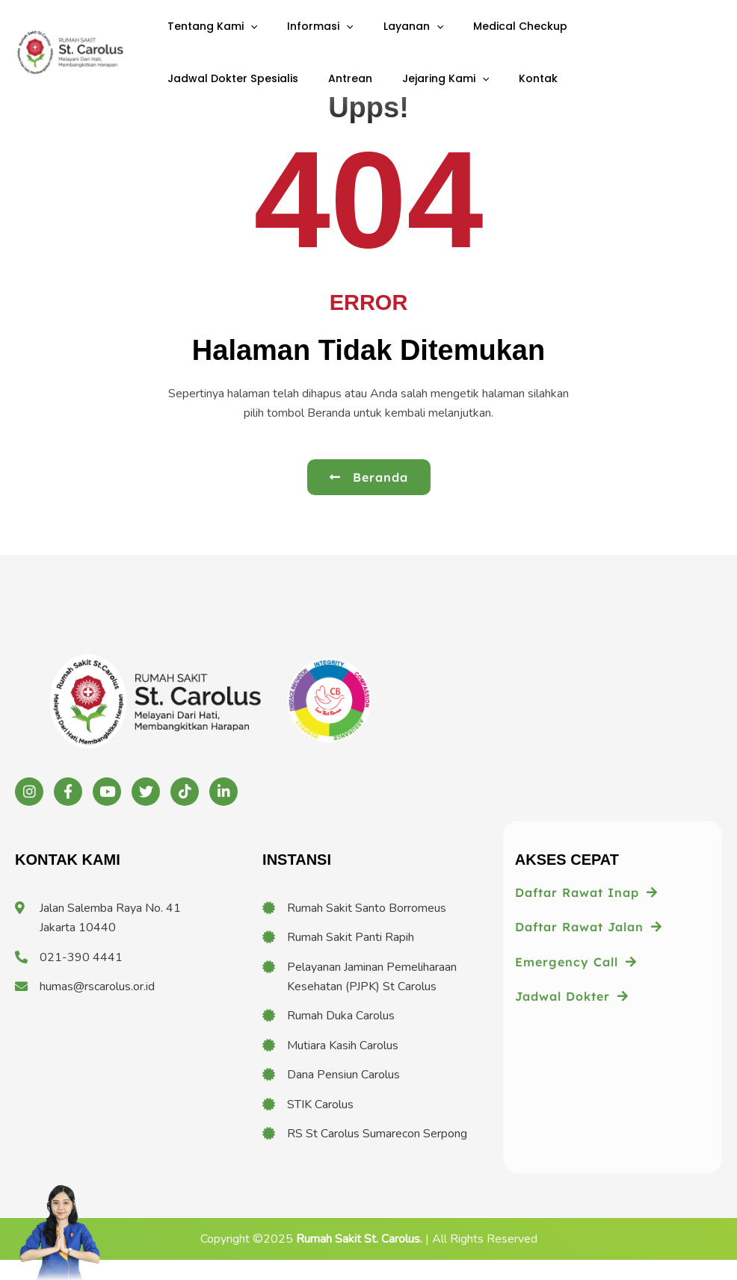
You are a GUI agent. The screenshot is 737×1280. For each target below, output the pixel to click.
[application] (245, 36)
